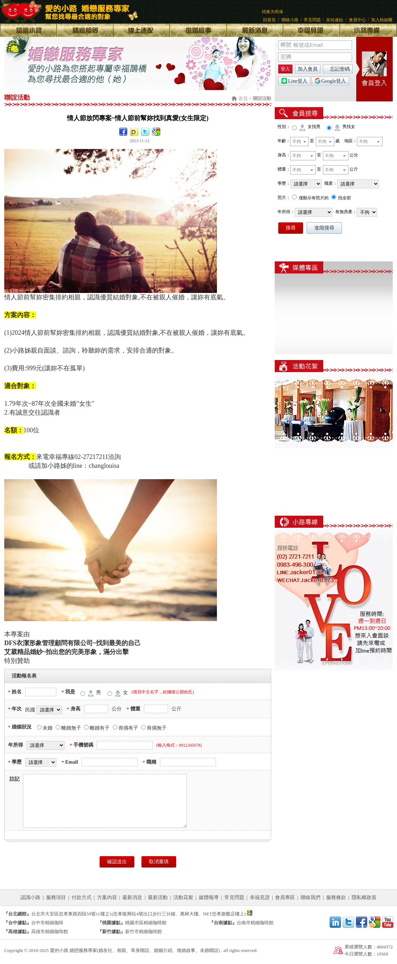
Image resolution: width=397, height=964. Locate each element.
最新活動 (158, 897)
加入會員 (308, 69)
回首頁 (269, 19)
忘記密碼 (340, 69)
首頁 (243, 98)
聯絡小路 (289, 19)
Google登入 (330, 81)
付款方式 (81, 897)
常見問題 (312, 19)
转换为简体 (272, 11)
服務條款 (336, 897)
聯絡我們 (310, 897)
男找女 (348, 126)
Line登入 (294, 81)
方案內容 (107, 897)
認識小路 (30, 897)
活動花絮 (183, 897)
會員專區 (285, 897)
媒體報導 (209, 897)
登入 (285, 69)
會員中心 (357, 19)
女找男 (314, 126)
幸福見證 (260, 897)
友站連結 (334, 19)
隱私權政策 (364, 897)
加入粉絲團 (381, 19)
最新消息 (132, 897)
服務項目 (56, 897)
